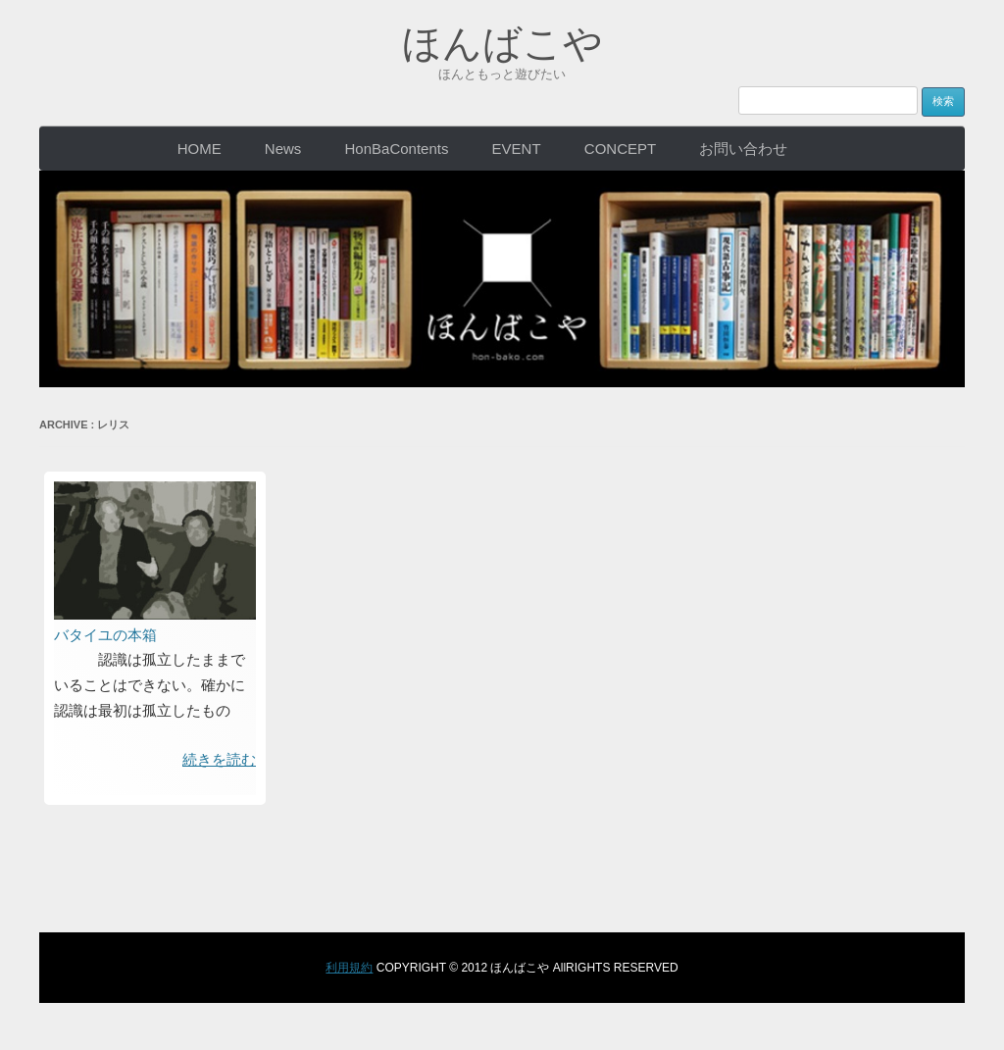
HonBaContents (397, 148)
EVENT (516, 148)
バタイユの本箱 (105, 634)
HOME (199, 148)
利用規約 (349, 968)
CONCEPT (620, 148)
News (283, 148)
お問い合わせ (743, 148)
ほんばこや (502, 43)
